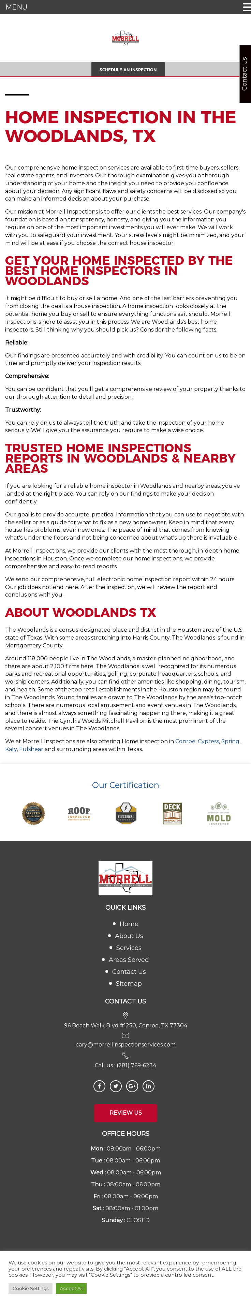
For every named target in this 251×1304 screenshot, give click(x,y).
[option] (33, 813)
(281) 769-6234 (136, 1065)
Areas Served (129, 960)
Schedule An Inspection (128, 69)
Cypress (208, 741)
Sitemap (129, 983)
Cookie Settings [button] (30, 1288)
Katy (11, 749)
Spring (230, 741)
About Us (129, 936)
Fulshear (31, 749)
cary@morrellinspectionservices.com (126, 1044)
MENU (16, 7)
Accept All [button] (71, 1288)
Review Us (125, 1113)
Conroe (185, 741)
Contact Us (129, 972)
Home (129, 924)
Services (129, 948)
